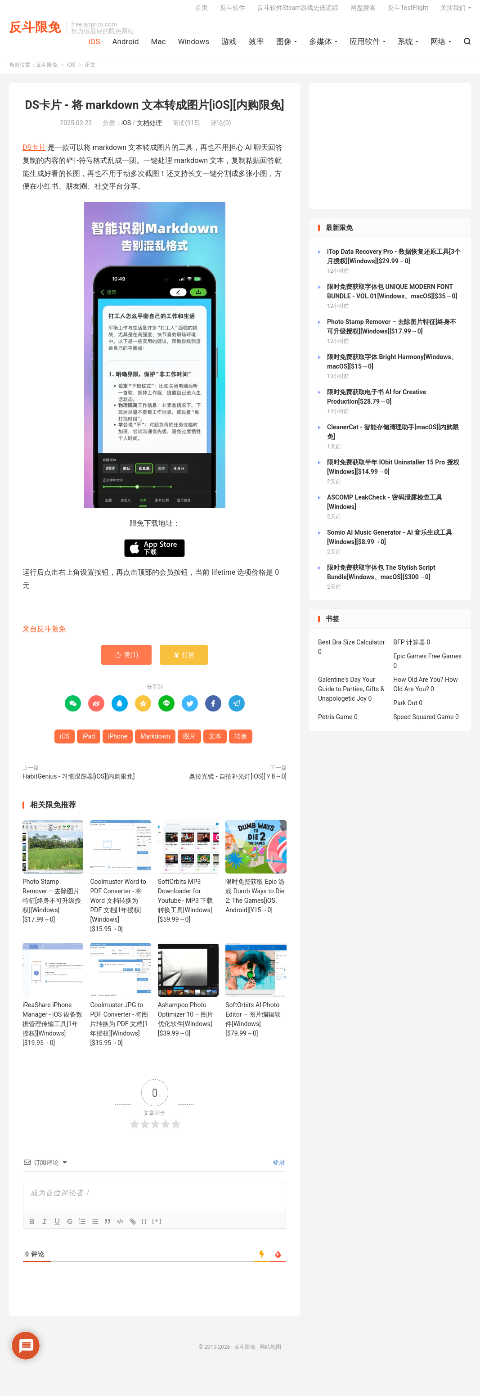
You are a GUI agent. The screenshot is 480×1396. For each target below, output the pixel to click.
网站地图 (270, 1354)
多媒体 (320, 45)
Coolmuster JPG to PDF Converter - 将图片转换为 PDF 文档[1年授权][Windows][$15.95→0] (119, 1030)
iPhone (117, 743)
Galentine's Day (339, 686)
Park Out (405, 710)
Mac (158, 45)
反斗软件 (232, 11)
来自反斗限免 (44, 635)
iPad (88, 743)
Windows (193, 45)
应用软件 (365, 45)
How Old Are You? (418, 686)
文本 (215, 743)
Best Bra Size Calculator (351, 649)
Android (125, 45)
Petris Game (335, 724)
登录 (278, 1169)
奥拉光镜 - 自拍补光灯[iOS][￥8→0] (238, 783)
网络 (438, 45)
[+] (157, 1227)
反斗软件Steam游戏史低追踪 (297, 11)
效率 (256, 45)
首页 (201, 11)
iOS (94, 45)
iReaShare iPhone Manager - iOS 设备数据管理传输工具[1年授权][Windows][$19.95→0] (52, 1030)
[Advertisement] (390, 153)
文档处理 (149, 129)
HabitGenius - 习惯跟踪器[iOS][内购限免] (78, 783)
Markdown (155, 743)
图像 (284, 45)
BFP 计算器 (409, 649)
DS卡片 (34, 154)
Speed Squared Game (423, 724)
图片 (189, 743)
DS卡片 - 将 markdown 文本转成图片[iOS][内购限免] (154, 112)
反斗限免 (35, 32)
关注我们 (453, 11)
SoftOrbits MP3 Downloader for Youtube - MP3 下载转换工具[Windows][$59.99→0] (185, 907)
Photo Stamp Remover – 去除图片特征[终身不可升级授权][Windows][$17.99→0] (51, 907)
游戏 (229, 45)
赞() (127, 661)
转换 (240, 743)
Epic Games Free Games (427, 663)
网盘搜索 (363, 11)
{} (144, 1227)
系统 (405, 45)
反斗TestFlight (408, 11)
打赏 (183, 661)
